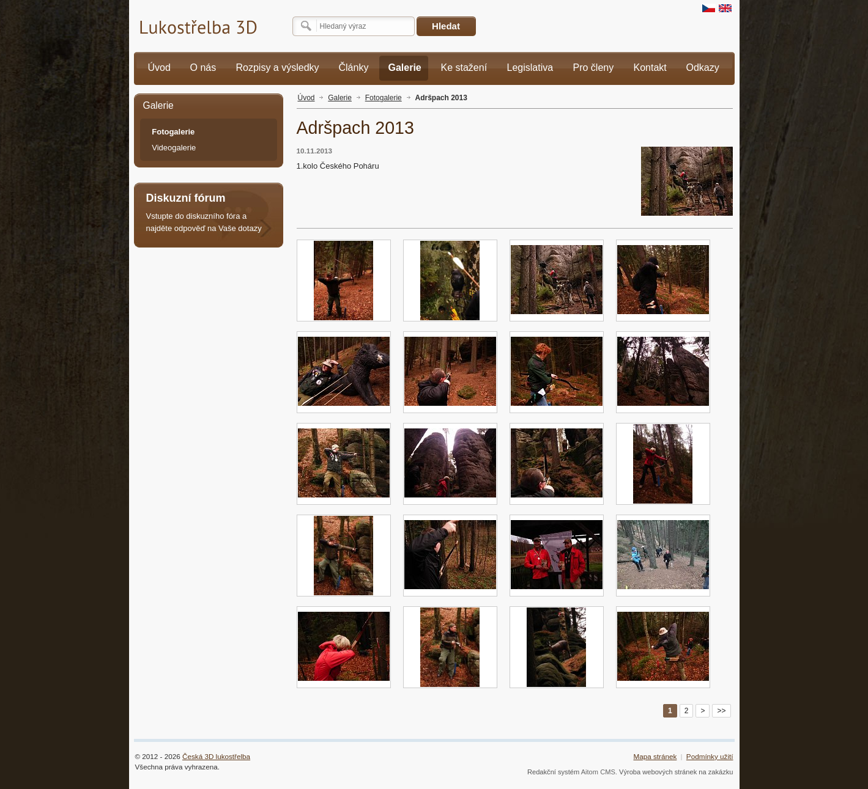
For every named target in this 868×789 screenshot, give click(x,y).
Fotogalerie (383, 98)
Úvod (306, 98)
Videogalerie (174, 147)
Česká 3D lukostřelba (216, 756)
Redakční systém (553, 772)
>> (721, 710)
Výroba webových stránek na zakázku (676, 772)
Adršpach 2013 (441, 98)
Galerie (340, 98)
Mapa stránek (655, 756)
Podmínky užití (709, 756)
